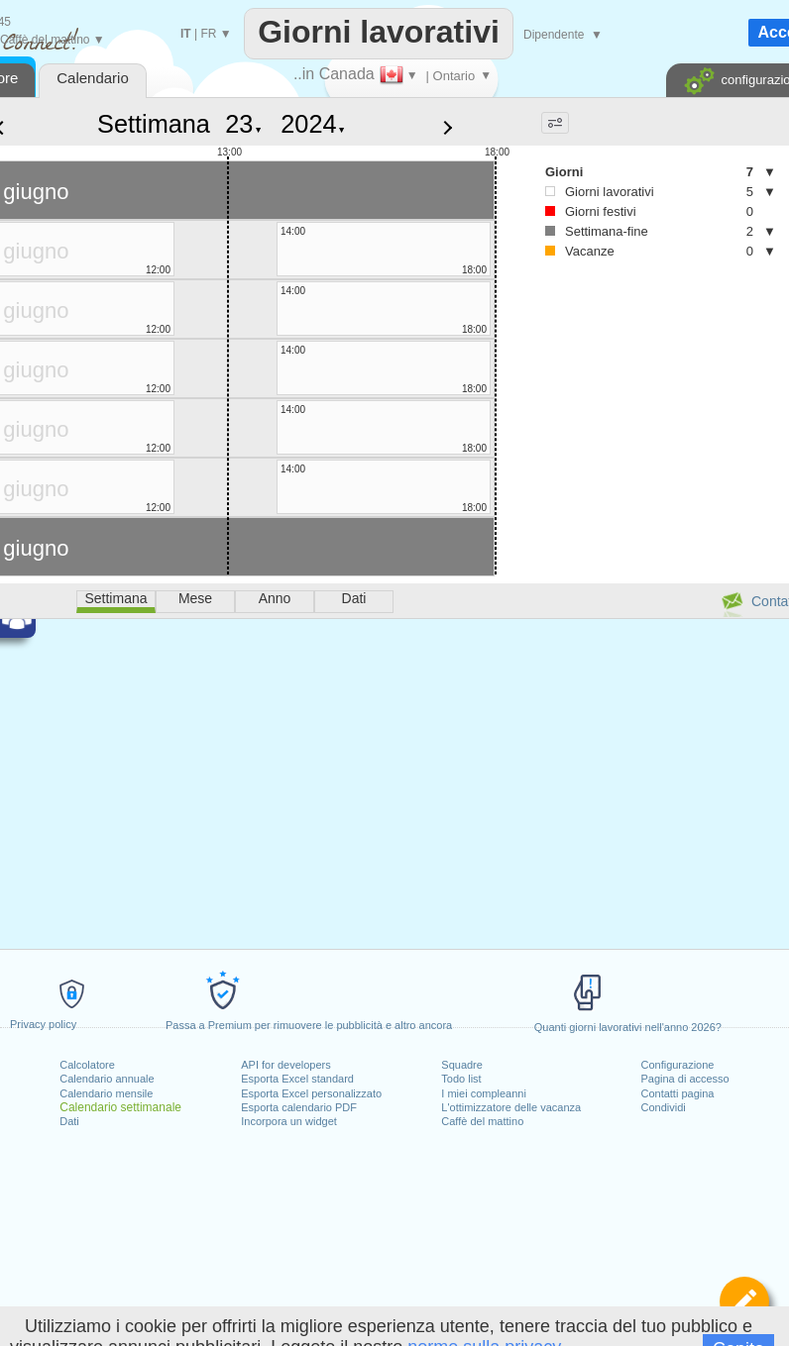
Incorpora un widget (289, 1121)
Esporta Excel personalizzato (311, 1093)
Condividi (662, 1107)
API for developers (286, 1065)
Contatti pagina (677, 1093)
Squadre (462, 1065)
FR (208, 34)
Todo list (461, 1079)
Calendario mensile (106, 1093)
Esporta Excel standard (297, 1079)
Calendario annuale (106, 1079)
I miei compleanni (483, 1093)
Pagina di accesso (684, 1079)
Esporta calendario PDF (299, 1107)
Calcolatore (87, 1065)
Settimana (153, 124)
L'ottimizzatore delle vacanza (511, 1107)
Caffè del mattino (482, 1121)
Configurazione (677, 1065)
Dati (69, 1121)
